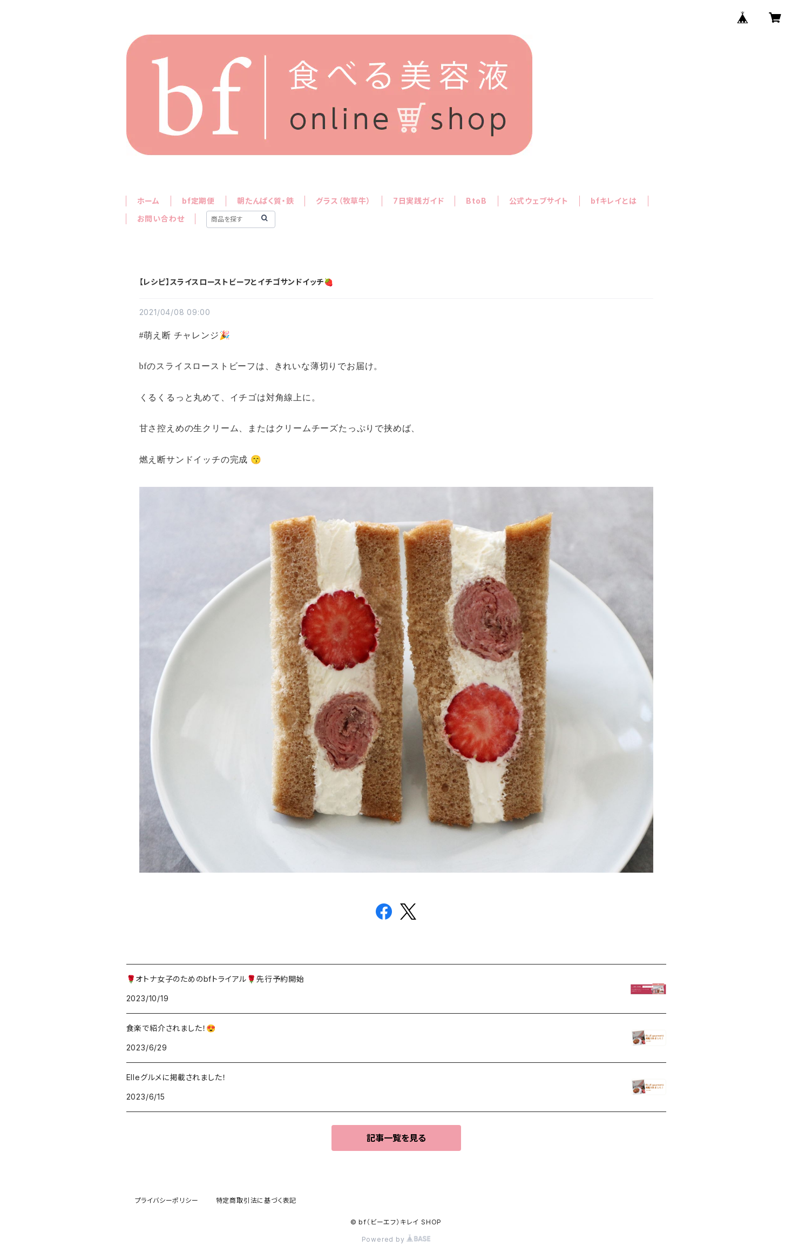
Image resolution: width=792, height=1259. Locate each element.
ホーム (148, 200)
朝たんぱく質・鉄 (265, 200)
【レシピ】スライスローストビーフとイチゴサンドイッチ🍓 (236, 281)
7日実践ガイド (418, 200)
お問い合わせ (161, 218)
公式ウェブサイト (538, 200)
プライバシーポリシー (167, 1200)
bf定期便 (198, 200)
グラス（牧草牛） (343, 200)
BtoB (476, 200)
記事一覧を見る (396, 1138)
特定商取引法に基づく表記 (256, 1200)
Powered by (396, 1239)
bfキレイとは (614, 200)
